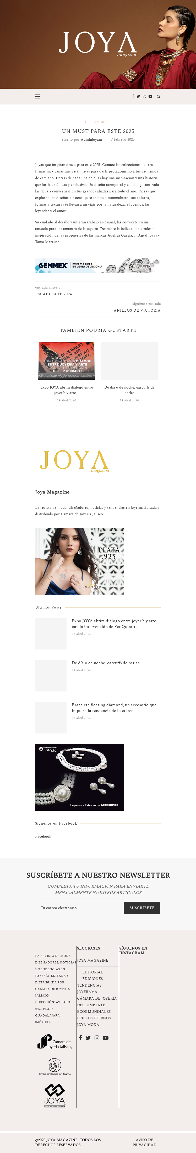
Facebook (43, 836)
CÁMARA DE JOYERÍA (97, 998)
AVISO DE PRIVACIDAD (144, 1142)
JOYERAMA (87, 992)
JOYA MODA (88, 1025)
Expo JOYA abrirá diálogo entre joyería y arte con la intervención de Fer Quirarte (114, 624)
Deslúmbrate (98, 122)
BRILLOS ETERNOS (94, 1018)
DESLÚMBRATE (91, 1005)
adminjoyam (91, 139)
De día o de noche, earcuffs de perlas (129, 390)
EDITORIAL (92, 972)
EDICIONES (92, 979)
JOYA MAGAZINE (92, 960)
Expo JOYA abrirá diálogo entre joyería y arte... (66, 390)
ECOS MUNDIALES (94, 1011)
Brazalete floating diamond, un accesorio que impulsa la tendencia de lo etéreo (114, 708)
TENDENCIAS (89, 985)
